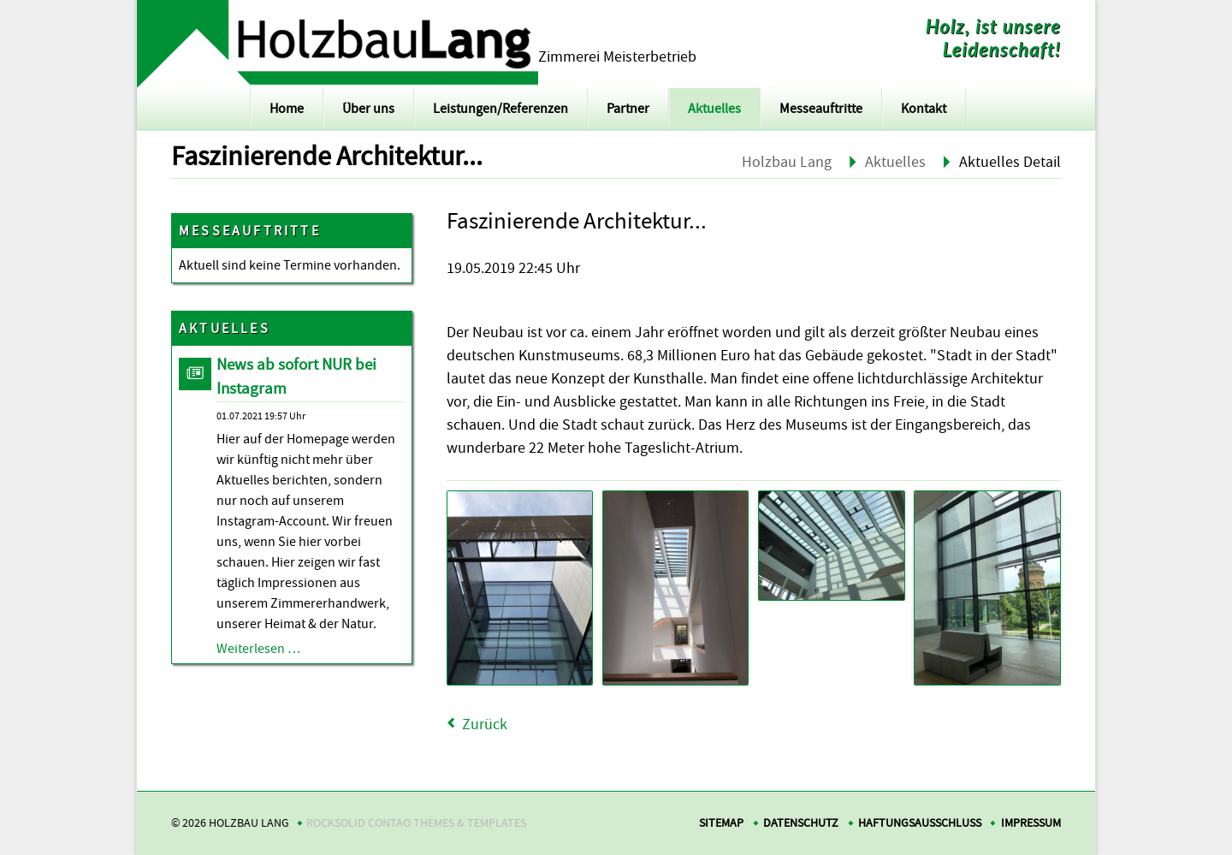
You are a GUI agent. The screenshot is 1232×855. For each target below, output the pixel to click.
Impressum (1031, 823)
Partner (628, 108)
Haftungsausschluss (919, 823)
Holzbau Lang (787, 162)
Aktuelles (714, 108)
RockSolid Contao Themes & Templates (416, 823)
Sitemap (721, 823)
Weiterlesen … (258, 648)
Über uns (368, 108)
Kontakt (923, 108)
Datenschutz (800, 823)
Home (287, 108)
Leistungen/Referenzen (500, 108)
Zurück (484, 724)
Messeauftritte (820, 108)
